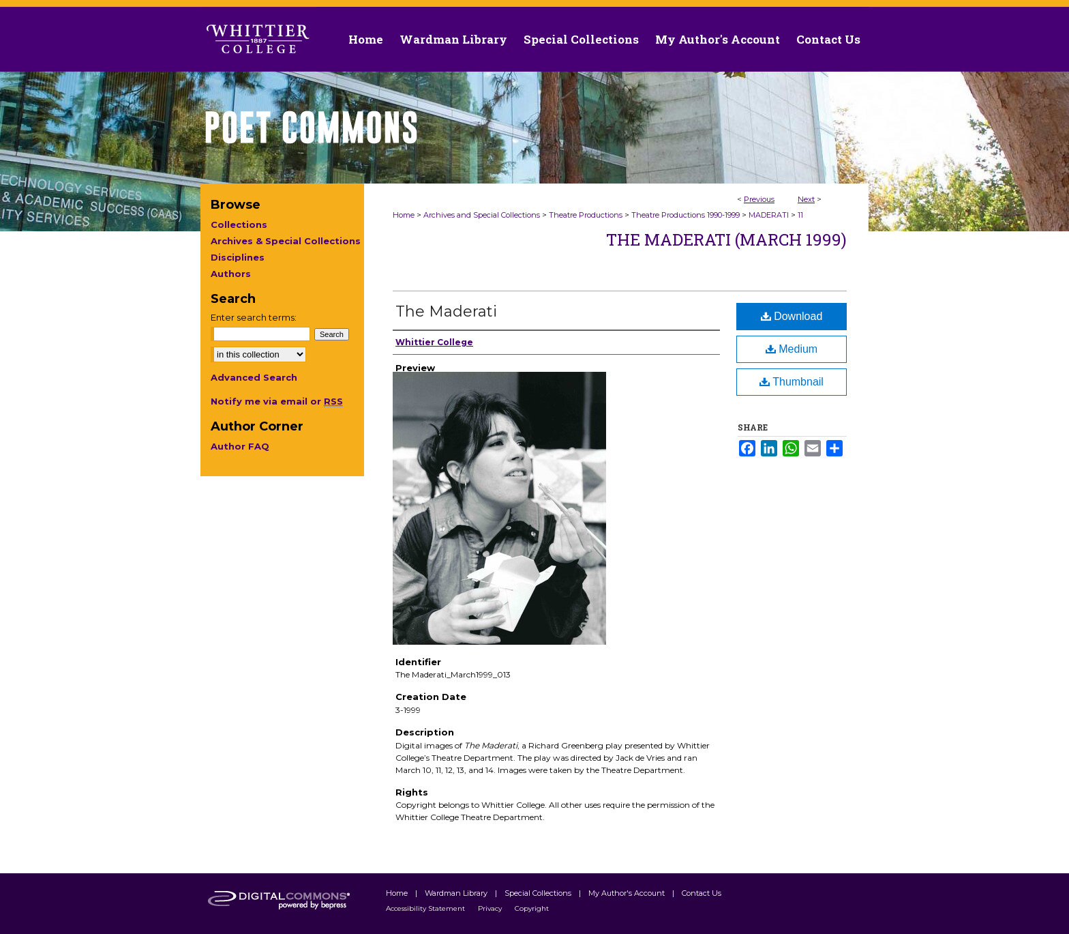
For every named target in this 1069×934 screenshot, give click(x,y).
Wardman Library (457, 893)
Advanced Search (254, 377)
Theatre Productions (585, 215)
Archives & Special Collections (286, 240)
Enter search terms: (254, 317)
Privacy (491, 908)
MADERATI (769, 215)
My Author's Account (627, 893)
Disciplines (238, 257)
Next (806, 199)
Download (792, 316)
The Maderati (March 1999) (726, 239)
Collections (239, 224)
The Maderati (446, 311)
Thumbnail (791, 382)
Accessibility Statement (426, 908)
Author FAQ (240, 446)
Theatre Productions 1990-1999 (685, 215)
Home (404, 215)
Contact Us (828, 39)
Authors (231, 273)
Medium (791, 349)
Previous (759, 199)
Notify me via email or (277, 401)
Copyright (532, 908)
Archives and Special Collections (481, 215)
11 (800, 215)
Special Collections (539, 893)
